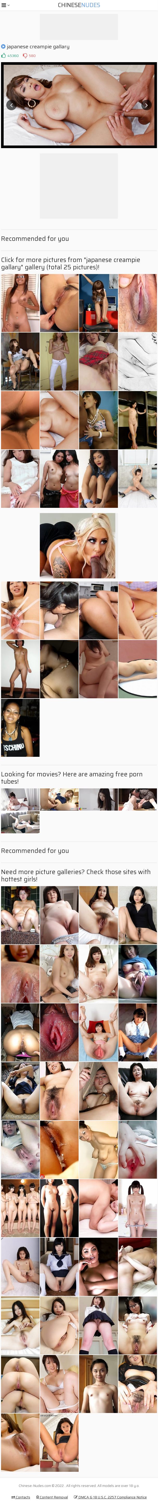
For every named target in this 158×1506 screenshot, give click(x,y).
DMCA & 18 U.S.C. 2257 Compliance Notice (110, 1497)
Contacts (20, 1497)
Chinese (79, 5)
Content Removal (52, 1497)
